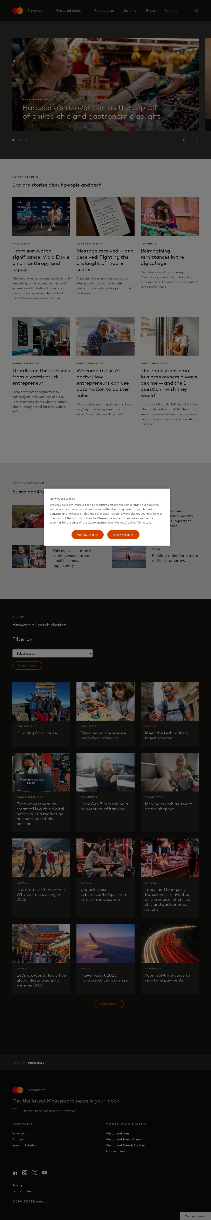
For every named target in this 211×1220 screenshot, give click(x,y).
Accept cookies (123, 535)
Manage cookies (87, 535)
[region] (107, 517)
